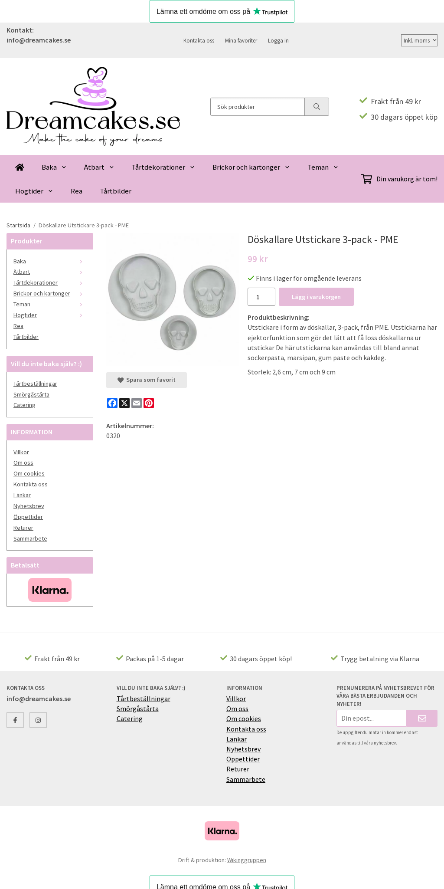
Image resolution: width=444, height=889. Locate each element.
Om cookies (29, 473)
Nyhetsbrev (28, 506)
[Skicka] (422, 718)
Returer (23, 527)
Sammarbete (30, 538)
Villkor (21, 452)
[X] (124, 403)
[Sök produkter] (257, 106)
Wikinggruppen (246, 860)
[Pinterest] (149, 403)
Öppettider (28, 517)
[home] (20, 167)
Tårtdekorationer (163, 167)
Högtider (34, 191)
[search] (316, 106)
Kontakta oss (198, 40)
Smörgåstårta (31, 394)
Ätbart (99, 167)
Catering (24, 405)
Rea (76, 191)
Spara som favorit (147, 380)
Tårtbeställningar (35, 383)
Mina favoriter (241, 40)
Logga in (278, 40)
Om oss (23, 462)
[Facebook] (112, 403)
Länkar (22, 495)
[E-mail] (137, 403)
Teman (323, 167)
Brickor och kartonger (251, 167)
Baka (54, 167)
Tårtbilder (115, 191)
